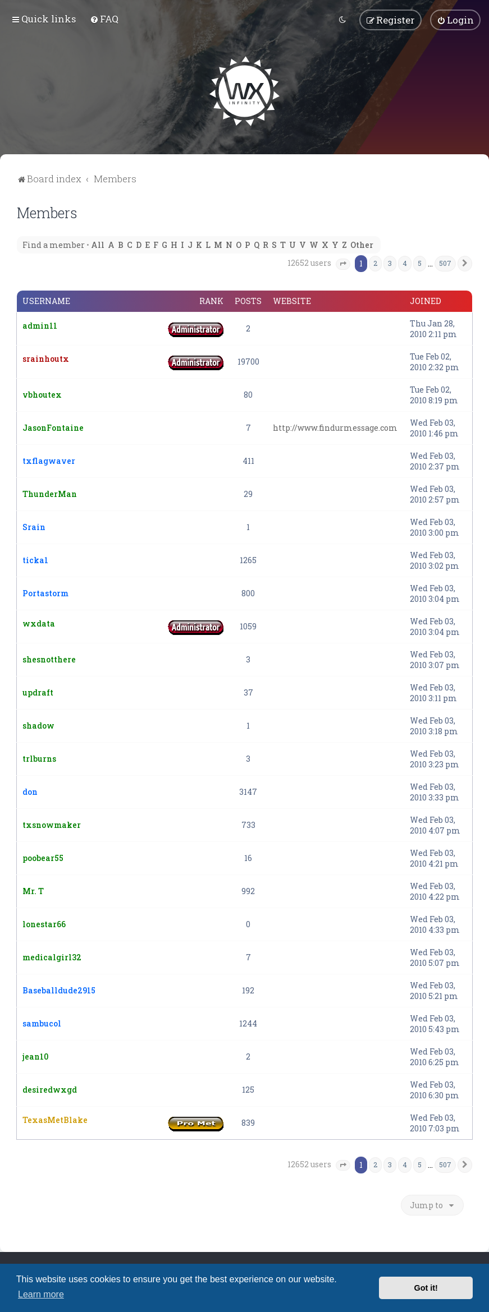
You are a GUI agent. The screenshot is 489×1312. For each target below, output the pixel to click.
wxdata (38, 623)
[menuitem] (104, 19)
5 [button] (420, 263)
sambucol (41, 1023)
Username (46, 301)
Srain (33, 527)
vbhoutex (42, 394)
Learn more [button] (41, 1294)
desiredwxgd (49, 1089)
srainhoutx (45, 358)
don (30, 791)
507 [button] (445, 263)
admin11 (39, 325)
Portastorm (45, 593)
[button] (343, 264)
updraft (37, 692)
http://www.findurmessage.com (335, 427)
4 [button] (405, 263)
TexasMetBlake (55, 1120)
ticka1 (35, 560)
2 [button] (375, 263)
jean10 (35, 1056)
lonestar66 (44, 924)
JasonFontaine (53, 427)
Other (361, 245)
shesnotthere (49, 659)
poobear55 (42, 858)
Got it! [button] (426, 1287)
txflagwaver (48, 460)
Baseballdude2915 (58, 990)
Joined (425, 301)
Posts (248, 301)
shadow (38, 725)
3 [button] (390, 263)
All (97, 245)
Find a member (53, 245)
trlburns (39, 758)
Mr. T (33, 891)
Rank (211, 301)
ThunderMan (49, 494)
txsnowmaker (51, 825)
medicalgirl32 (51, 957)
